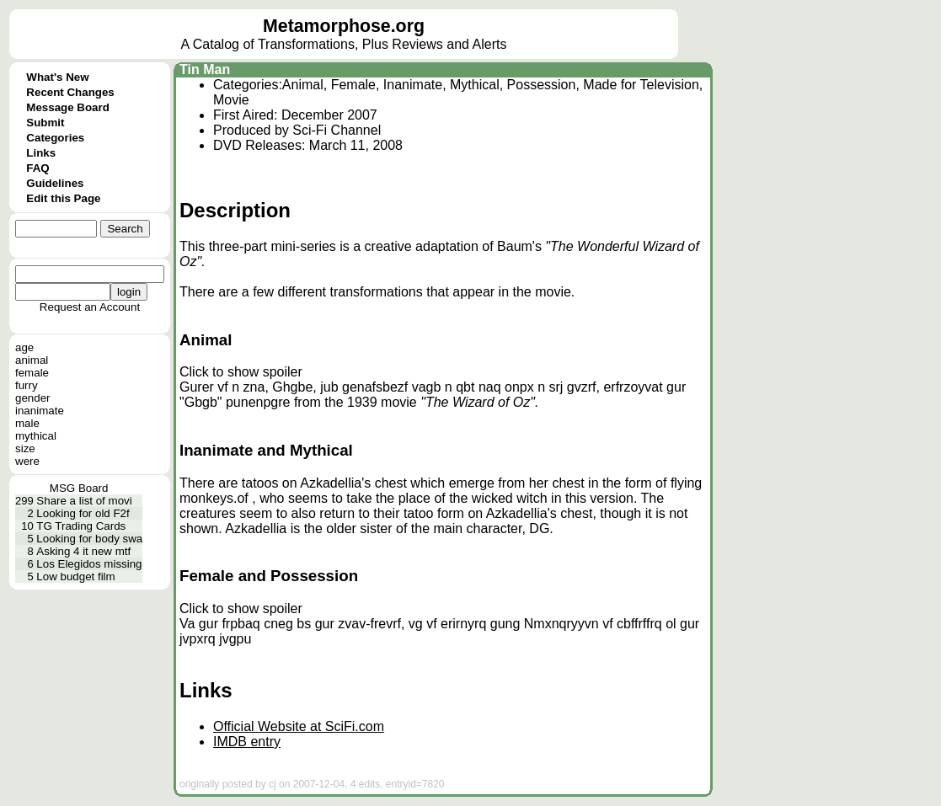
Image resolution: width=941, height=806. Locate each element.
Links (41, 153)
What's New (57, 77)
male (27, 423)
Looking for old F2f (82, 513)
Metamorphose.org (344, 26)
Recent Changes (70, 92)
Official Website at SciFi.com (298, 726)
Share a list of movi (83, 500)
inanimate (39, 410)
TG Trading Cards (81, 526)
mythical (35, 436)
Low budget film (75, 576)
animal (31, 360)
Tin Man (204, 69)
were (27, 461)
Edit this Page (63, 198)
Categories (55, 137)
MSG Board (79, 488)
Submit (45, 122)
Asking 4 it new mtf (83, 551)
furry (26, 385)
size (25, 448)
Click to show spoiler (240, 372)
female (32, 372)
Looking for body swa (89, 538)
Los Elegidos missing (89, 564)
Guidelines (54, 183)
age (24, 347)
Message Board (68, 107)
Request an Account (90, 307)
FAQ (37, 168)
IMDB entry (247, 741)
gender (33, 398)
